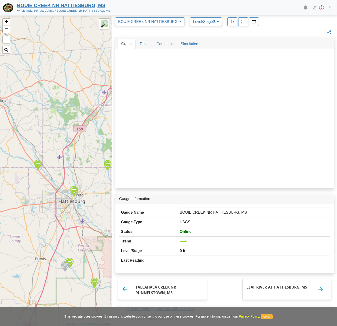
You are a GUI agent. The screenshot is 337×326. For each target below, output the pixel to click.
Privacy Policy (249, 316)
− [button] (6, 29)
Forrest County (44, 10)
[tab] (126, 44)
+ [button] (6, 22)
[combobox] (149, 21)
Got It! (266, 316)
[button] (305, 7)
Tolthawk (26, 10)
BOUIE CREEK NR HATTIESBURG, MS (83, 10)
